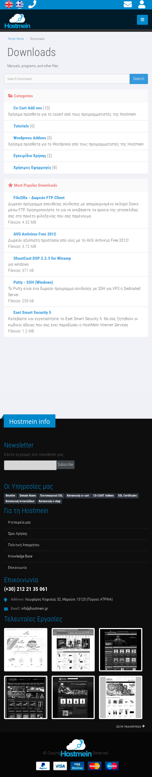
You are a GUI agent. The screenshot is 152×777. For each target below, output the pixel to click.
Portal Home (16, 39)
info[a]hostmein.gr (34, 608)
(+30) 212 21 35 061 (26, 589)
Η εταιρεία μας (19, 522)
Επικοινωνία (17, 567)
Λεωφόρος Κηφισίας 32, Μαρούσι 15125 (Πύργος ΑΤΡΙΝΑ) (69, 599)
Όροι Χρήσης (17, 533)
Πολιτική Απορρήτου (24, 545)
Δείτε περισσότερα (130, 726)
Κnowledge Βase (20, 556)
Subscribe (65, 464)
